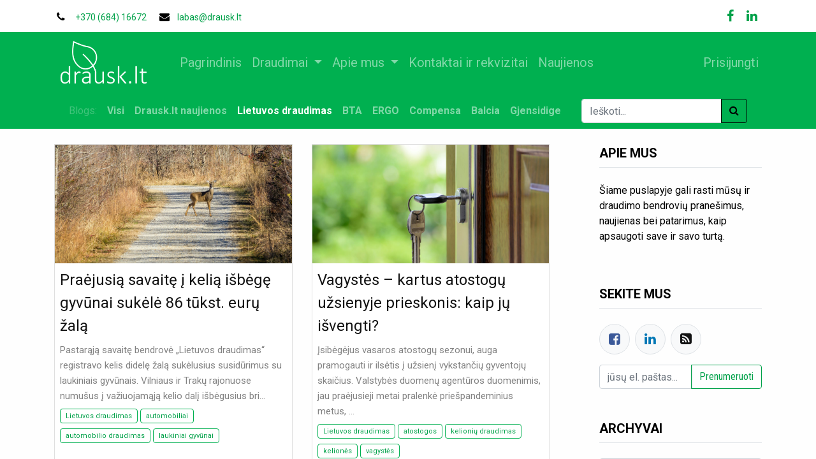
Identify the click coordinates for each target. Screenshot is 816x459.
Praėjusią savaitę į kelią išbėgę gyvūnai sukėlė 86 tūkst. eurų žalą (165, 303)
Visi (115, 111)
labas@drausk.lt (209, 17)
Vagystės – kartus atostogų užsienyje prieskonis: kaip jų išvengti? (413, 303)
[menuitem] (213, 62)
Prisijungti (729, 62)
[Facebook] (614, 339)
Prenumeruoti (726, 376)
